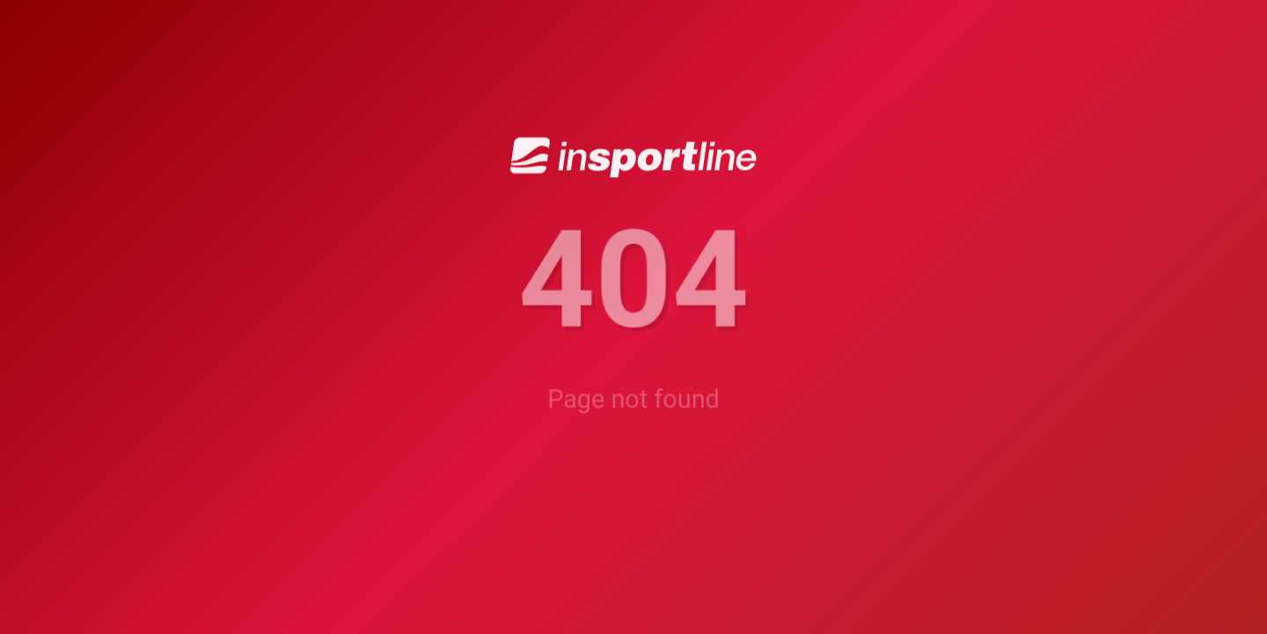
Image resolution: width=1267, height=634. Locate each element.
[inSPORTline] (633, 156)
